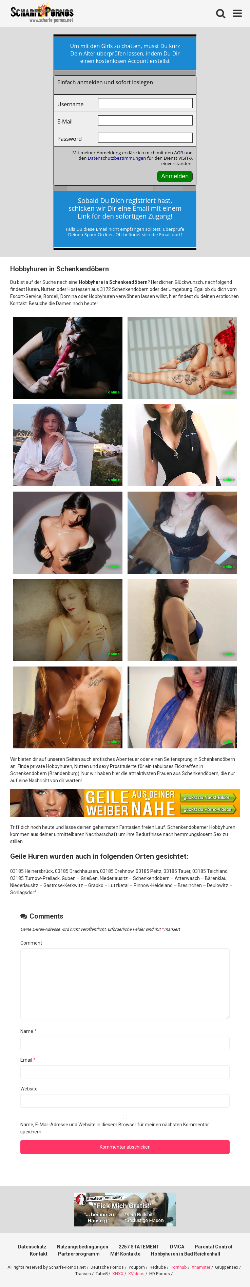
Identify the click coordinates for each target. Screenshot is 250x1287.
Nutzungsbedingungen (82, 1246)
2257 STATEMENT (139, 1246)
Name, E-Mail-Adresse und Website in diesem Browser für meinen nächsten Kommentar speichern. (114, 1128)
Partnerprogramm (79, 1254)
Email (28, 1060)
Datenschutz (32, 1246)
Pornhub (179, 1267)
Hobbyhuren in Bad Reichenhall (185, 1254)
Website (29, 1088)
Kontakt (38, 1254)
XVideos (136, 1273)
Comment (31, 943)
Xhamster (201, 1267)
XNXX (117, 1273)
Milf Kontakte (125, 1254)
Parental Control (213, 1246)
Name (28, 1031)
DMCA (177, 1246)
